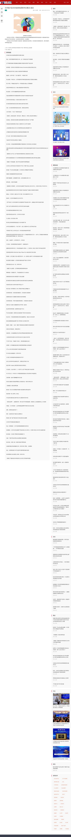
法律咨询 (62, 803)
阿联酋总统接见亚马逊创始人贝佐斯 (60, 678)
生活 (46, 2)
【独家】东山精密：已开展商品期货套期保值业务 (17, 268)
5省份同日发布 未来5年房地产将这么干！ (15, 284)
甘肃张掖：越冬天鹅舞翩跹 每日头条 (14, 377)
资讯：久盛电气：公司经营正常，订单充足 (15, 240)
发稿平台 (55, 803)
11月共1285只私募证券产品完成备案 (61, 384)
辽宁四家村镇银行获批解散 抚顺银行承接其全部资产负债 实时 (19, 63)
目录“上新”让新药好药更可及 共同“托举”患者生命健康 (17, 206)
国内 (38, 2)
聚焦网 (62, 819)
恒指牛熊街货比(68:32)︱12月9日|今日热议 (15, 214)
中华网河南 (56, 784)
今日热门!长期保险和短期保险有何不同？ (15, 357)
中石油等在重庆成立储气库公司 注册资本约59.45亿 (17, 397)
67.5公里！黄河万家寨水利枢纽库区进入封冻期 (16, 136)
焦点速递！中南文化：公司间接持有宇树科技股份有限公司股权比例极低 (21, 79)
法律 (55, 2)
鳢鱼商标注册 (56, 781)
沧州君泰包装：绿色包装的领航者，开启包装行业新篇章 (18, 292)
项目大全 (61, 806)
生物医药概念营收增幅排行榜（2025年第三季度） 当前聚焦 (19, 446)
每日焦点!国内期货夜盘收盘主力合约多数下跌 (16, 222)
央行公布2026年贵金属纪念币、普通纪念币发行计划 (17, 361)
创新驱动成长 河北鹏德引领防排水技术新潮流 (16, 296)
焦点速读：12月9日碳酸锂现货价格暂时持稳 (15, 91)
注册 (67, 2)
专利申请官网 (64, 791)
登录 (65, 2)
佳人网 (61, 813)
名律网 (55, 806)
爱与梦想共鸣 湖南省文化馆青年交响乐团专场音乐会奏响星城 (19, 280)
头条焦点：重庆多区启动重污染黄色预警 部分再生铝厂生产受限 (20, 119)
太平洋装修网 (64, 778)
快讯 (50, 2)
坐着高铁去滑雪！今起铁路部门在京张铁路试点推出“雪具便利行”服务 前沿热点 (61, 267)
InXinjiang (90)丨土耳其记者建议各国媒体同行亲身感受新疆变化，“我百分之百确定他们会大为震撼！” (61, 507)
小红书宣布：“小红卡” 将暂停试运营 (14, 111)
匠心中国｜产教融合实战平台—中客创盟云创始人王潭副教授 (19, 83)
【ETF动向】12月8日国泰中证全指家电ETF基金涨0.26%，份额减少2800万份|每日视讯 (25, 202)
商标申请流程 (56, 791)
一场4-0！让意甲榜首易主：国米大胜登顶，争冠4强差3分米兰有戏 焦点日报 (61, 340)
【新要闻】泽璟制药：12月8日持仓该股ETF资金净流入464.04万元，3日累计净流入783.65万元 (26, 186)
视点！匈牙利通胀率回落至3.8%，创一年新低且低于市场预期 (19, 59)
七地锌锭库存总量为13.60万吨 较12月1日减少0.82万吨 (18, 337)
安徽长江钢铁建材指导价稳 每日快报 (14, 174)
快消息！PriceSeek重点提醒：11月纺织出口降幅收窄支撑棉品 (19, 169)
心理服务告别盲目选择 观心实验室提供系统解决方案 (17, 132)
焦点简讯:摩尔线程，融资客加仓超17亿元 (15, 308)
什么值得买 (56, 788)
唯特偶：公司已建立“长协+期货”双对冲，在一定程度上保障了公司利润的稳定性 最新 (24, 256)
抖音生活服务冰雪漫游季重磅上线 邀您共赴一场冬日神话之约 (19, 381)
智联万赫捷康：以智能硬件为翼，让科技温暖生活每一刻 (18, 178)
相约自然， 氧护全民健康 (11, 182)
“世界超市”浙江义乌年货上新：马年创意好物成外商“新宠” (18, 230)
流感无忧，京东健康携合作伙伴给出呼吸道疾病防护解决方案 (19, 333)
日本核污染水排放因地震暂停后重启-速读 (15, 55)
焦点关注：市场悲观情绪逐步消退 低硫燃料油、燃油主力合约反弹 (20, 316)
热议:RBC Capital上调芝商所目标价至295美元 (16, 365)
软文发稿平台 (56, 778)
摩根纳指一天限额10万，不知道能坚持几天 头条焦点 (17, 272)
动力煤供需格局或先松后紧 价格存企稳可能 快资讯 (17, 103)
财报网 (55, 800)
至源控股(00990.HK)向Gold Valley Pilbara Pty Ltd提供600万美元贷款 (21, 252)
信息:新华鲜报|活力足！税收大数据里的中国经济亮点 (17, 87)
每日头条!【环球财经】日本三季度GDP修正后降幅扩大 (18, 288)
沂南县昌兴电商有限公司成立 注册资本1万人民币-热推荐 (18, 123)
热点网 (61, 822)
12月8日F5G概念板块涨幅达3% (13, 422)
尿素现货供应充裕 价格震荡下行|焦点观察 (15, 276)
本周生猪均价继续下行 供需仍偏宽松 (61, 456)
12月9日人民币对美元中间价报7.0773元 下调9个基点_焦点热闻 (20, 47)
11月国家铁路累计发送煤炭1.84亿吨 (61, 320)
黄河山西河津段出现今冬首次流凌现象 (61, 326)
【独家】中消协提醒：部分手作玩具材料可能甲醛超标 (17, 161)
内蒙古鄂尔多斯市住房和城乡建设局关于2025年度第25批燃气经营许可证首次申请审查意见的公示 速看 (61, 620)
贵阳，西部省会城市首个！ (12, 409)
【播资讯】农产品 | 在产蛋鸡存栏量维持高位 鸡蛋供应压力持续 (19, 153)
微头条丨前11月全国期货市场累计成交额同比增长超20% (18, 389)
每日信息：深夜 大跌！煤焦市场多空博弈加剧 (16, 442)
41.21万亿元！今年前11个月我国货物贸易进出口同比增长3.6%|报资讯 (21, 373)
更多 (2, 22)
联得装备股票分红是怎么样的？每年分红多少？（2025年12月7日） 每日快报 (61, 83)
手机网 (55, 828)
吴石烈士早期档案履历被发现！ (60, 522)
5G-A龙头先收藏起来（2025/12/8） (14, 353)
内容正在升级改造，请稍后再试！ (13, 329)
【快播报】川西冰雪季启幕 (12, 385)
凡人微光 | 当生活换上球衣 (12, 218)
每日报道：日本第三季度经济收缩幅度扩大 (15, 434)
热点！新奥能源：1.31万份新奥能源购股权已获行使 (17, 426)
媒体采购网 (56, 819)
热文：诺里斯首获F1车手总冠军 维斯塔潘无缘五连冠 (17, 450)
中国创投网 (56, 825)
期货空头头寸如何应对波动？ (59, 332)
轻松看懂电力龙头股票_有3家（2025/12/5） (15, 454)
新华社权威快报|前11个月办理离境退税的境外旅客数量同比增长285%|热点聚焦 (23, 157)
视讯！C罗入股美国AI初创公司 (59, 390)
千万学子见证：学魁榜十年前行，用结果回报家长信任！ (18, 341)
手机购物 (67, 828)
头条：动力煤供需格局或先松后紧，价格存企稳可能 (17, 107)
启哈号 (63, 794)
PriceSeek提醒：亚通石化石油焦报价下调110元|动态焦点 (18, 312)
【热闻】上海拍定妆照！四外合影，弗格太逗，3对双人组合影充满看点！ (22, 115)
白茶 (63, 781)
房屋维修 (61, 800)
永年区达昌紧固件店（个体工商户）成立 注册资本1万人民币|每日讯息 (21, 226)
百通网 (61, 828)
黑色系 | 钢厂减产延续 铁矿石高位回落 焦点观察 (16, 417)
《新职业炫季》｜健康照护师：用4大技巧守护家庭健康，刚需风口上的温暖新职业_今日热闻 (26, 401)
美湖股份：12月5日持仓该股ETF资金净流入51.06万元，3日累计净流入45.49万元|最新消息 (25, 430)
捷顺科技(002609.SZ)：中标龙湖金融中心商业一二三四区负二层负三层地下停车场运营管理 (25, 248)
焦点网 (66, 822)
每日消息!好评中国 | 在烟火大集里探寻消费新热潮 (17, 71)
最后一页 (10, 49)
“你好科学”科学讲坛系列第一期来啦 (13, 140)
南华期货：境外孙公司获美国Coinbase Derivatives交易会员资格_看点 (21, 67)
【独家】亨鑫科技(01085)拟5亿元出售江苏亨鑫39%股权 (18, 458)
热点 (21, 2)
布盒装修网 (63, 788)
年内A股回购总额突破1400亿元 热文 (14, 210)
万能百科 (62, 797)
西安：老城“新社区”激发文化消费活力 (14, 413)
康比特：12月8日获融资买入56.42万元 (14, 198)
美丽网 (55, 813)
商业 (42, 2)
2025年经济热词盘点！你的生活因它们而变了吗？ (17, 99)
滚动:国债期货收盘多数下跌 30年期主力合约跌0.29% (17, 321)
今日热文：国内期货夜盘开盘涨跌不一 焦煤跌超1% (17, 244)
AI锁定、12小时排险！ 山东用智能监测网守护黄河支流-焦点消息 (20, 405)
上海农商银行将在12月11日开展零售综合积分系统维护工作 (19, 127)
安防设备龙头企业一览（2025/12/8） (14, 264)
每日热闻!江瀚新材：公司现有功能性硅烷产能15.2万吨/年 (18, 260)
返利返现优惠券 (64, 784)
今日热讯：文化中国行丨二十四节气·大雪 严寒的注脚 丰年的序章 (20, 369)
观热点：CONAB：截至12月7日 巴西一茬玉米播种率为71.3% (19, 194)
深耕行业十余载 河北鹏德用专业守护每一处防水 (16, 304)
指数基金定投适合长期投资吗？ (60, 492)
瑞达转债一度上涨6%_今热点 (12, 393)
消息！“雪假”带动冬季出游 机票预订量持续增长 (16, 438)
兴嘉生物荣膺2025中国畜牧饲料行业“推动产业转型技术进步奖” (19, 95)
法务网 (55, 816)
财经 (34, 2)
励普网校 (55, 797)
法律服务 (61, 816)
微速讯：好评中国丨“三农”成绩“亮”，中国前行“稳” (17, 75)
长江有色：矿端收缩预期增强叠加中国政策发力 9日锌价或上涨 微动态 (21, 144)
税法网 (66, 813)
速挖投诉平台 (56, 794)
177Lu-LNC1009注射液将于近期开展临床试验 (16, 349)
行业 (29, 2)
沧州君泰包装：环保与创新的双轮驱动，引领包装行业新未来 (19, 300)
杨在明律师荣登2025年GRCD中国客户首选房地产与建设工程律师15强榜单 (22, 190)
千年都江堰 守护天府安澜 (58, 684)
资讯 (25, 2)
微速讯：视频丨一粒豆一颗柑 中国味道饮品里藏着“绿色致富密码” (20, 325)
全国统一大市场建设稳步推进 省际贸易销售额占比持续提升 (19, 345)
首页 (17, 2)
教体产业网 (63, 825)
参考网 (55, 822)
